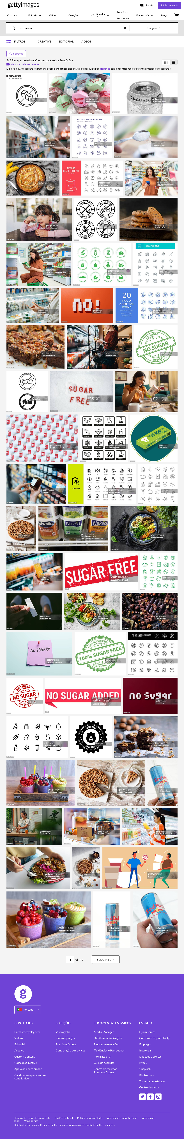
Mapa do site (31, 1120)
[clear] (127, 28)
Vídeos (18, 1038)
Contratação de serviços (70, 1050)
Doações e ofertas (150, 1056)
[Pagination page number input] (70, 959)
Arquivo (19, 1050)
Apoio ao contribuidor (28, 1068)
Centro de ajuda (149, 1087)
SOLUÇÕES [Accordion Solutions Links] (63, 1023)
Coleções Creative (25, 1062)
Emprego (145, 1044)
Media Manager (104, 1032)
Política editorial (64, 1117)
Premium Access (66, 1044)
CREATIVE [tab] (44, 41)
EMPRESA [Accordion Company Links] (145, 1023)
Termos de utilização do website (32, 1117)
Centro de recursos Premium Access (105, 1070)
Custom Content (24, 1056)
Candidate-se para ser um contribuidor (30, 1077)
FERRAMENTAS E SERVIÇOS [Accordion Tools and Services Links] (112, 1023)
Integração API (103, 1056)
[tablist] (64, 41)
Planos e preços (65, 1038)
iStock (143, 1062)
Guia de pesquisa (104, 1062)
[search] (15, 28)
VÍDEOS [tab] (86, 41)
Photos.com (146, 1075)
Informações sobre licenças (121, 1117)
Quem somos (147, 1032)
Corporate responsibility (154, 1038)
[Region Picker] (27, 1010)
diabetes (16, 53)
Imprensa (145, 1050)
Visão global (63, 1032)
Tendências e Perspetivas (109, 1050)
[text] (71, 28)
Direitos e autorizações (108, 1038)
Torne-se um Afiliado (152, 1081)
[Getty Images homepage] (23, 5)
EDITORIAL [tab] (66, 41)
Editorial (19, 1044)
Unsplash (145, 1068)
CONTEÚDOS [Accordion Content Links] (23, 1023)
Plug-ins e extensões (106, 1044)
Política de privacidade (89, 1117)
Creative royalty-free (27, 1032)
